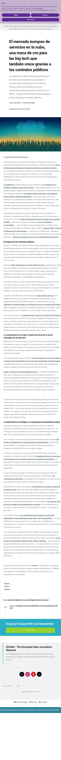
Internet (39, 600)
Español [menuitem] (7, 589)
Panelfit (35, 566)
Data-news (12, 26)
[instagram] (27, 674)
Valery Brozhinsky (12, 157)
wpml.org (17, 710)
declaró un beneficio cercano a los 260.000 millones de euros (36, 237)
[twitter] (21, 674)
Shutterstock (24, 157)
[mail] (39, 674)
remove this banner (54, 710)
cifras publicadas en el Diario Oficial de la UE (28, 265)
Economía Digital (28, 600)
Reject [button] (16, 15)
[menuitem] (6, 583)
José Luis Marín (15, 103)
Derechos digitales (15, 600)
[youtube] (33, 674)
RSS (18, 686)
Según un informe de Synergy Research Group (21, 372)
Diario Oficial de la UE (46, 296)
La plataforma (9, 185)
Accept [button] (45, 15)
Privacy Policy (7, 686)
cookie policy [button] (39, 8)
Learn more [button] (30, 19)
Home (6, 26)
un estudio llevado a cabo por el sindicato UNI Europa (41, 315)
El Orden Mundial (28, 103)
